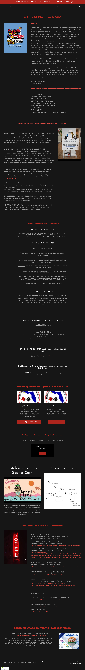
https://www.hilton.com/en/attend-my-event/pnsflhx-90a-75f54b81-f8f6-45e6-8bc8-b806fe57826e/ (55, 566)
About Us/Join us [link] (14, 7)
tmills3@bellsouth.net (13, 178)
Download (42, 453)
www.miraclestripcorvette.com (47, 355)
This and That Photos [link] (63, 7)
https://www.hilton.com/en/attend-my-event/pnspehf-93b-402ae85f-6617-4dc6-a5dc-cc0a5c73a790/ (56, 545)
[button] (73, 7)
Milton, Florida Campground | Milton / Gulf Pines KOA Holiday (48, 606)
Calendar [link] (24, 7)
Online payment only (56, 421)
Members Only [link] (50, 7)
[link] (42, 662)
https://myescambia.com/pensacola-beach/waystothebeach (30, 635)
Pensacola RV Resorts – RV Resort (40, 611)
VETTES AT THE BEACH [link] (36, 7)
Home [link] (5, 7)
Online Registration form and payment (29, 422)
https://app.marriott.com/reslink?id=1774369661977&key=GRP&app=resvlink (50, 574)
